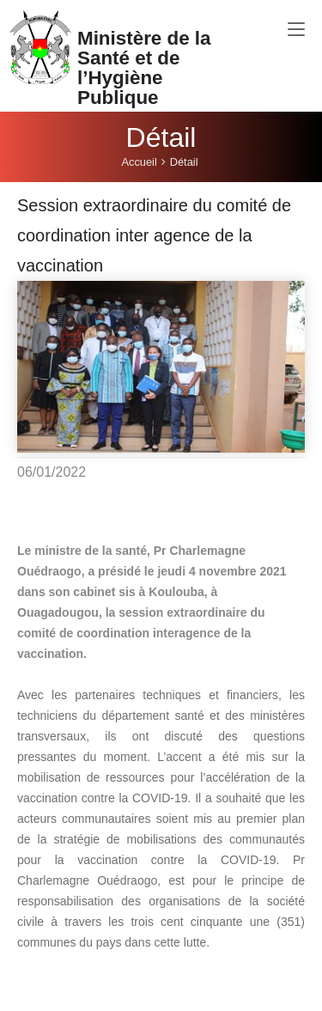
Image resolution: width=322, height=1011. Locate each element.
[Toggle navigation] (296, 30)
